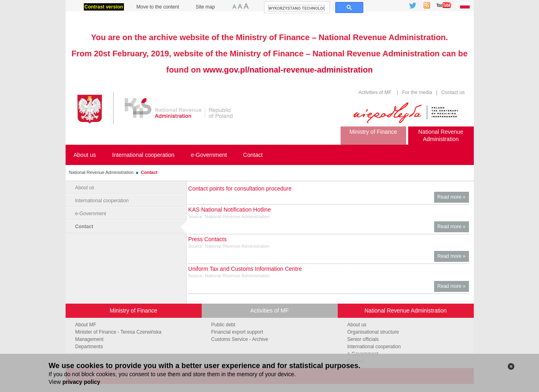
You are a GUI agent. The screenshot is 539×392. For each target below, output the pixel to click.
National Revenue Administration (101, 172)
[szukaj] (296, 8)
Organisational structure (373, 332)
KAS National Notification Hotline (229, 209)
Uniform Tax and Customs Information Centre (245, 269)
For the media (417, 92)
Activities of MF (374, 92)
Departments (89, 346)
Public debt (223, 325)
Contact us (452, 92)
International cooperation (102, 200)
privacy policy (81, 382)
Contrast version (104, 7)
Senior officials (363, 339)
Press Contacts (207, 239)
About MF (85, 325)
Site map (205, 7)
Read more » (453, 198)
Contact (149, 172)
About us (84, 188)
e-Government (91, 213)
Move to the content (157, 7)
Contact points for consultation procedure (240, 188)
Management (89, 339)
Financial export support (237, 332)
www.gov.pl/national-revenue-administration (288, 69)
